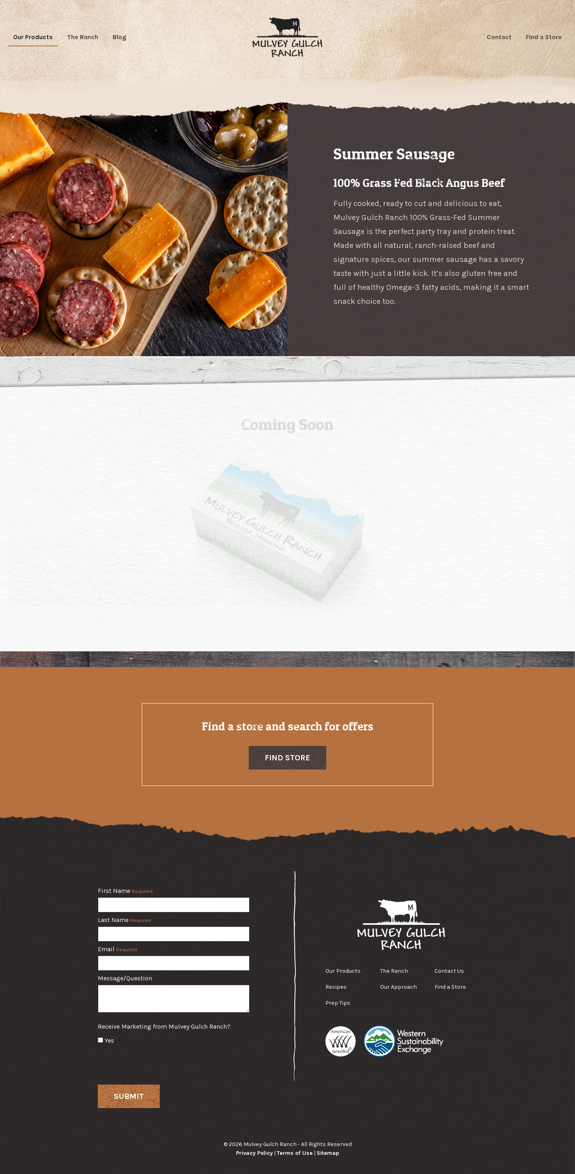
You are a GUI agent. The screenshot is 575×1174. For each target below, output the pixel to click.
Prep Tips (337, 1002)
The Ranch (82, 37)
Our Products (33, 37)
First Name (125, 891)
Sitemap (328, 1153)
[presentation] (158, 1062)
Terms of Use (295, 1153)
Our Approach (398, 987)
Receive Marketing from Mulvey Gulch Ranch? (164, 1026)
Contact (499, 37)
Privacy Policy (254, 1153)
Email (117, 949)
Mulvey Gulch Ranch (288, 37)
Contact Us (449, 971)
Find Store (287, 757)
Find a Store (544, 37)
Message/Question (125, 978)
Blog (119, 37)
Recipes (336, 987)
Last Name (124, 920)
